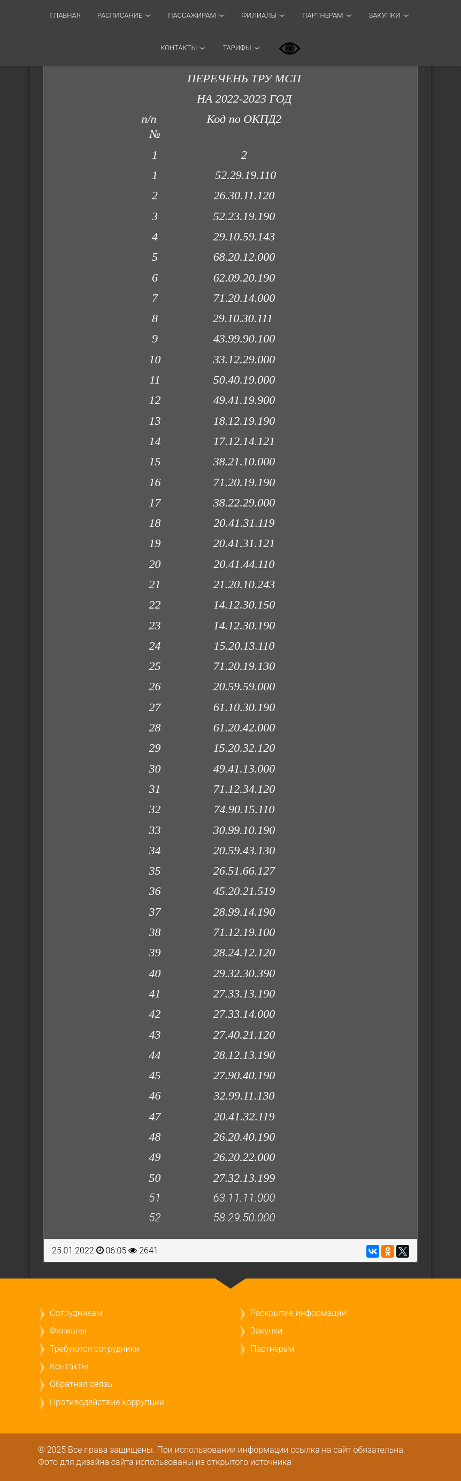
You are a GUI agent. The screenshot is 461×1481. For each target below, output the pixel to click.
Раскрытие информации (298, 1313)
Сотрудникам (76, 1313)
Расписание (119, 15)
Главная (65, 15)
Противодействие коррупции (107, 1402)
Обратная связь (81, 1384)
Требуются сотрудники (95, 1349)
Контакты (178, 48)
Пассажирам (192, 15)
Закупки (385, 15)
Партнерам (322, 15)
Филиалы (259, 15)
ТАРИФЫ (236, 48)
